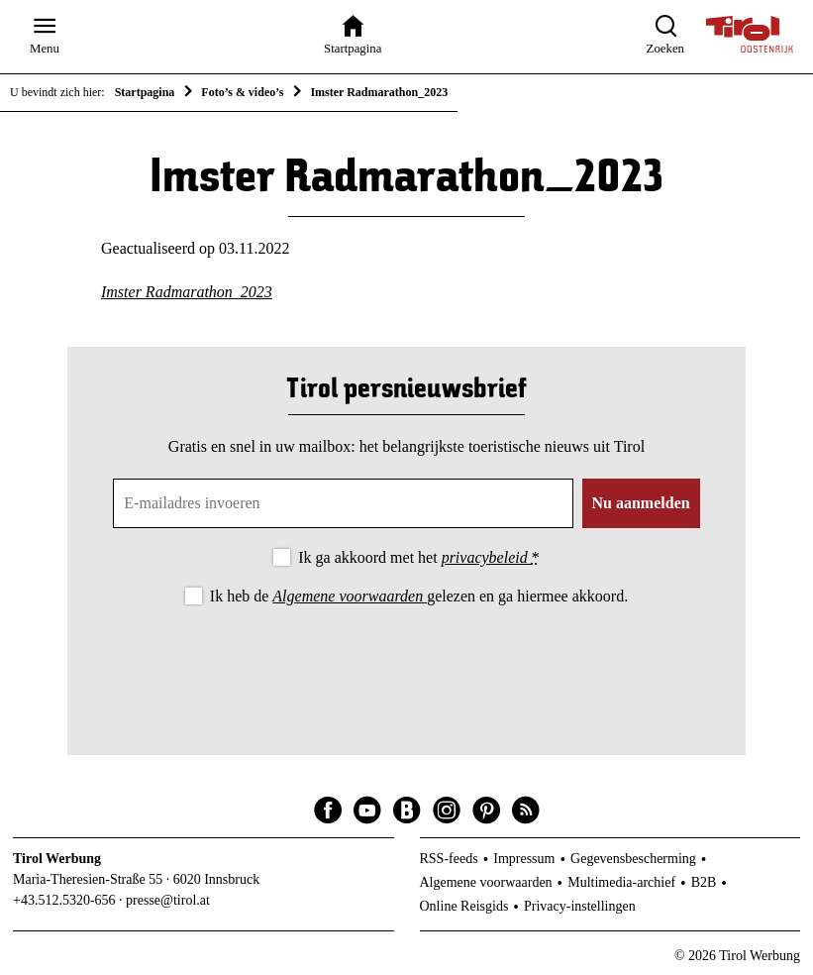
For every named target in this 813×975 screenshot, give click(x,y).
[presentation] (406, 664)
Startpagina (145, 92)
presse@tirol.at (168, 900)
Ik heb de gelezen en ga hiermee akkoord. (419, 596)
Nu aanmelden (641, 502)
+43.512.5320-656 (64, 900)
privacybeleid (487, 557)
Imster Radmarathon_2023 (186, 291)
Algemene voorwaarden (349, 596)
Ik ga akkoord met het (418, 557)
